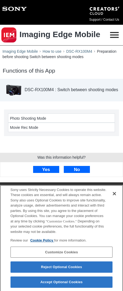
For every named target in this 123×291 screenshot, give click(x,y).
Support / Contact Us (104, 20)
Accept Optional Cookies (61, 284)
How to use (52, 51)
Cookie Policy (42, 242)
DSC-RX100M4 (79, 51)
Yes (46, 169)
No (77, 169)
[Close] (114, 195)
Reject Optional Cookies (61, 269)
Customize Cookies (61, 254)
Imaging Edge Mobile (20, 51)
